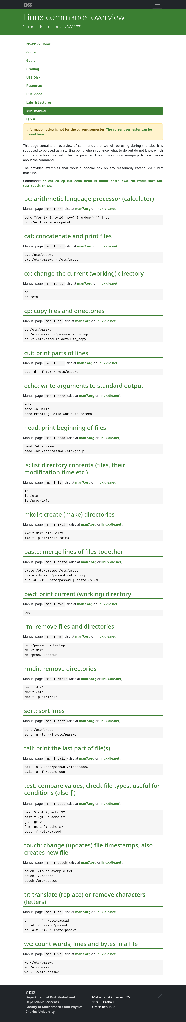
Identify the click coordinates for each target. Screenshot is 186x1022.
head (88, 181)
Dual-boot (34, 94)
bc (44, 181)
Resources (34, 85)
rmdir (141, 181)
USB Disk (33, 77)
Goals (30, 60)
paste (115, 181)
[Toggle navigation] (157, 5)
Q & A (30, 119)
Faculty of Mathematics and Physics (54, 1007)
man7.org (82, 208)
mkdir (104, 181)
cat (50, 181)
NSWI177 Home (38, 44)
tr (43, 185)
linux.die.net (106, 208)
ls (95, 181)
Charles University (40, 1011)
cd (57, 181)
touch (35, 185)
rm (133, 181)
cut (69, 181)
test (26, 185)
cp (63, 181)
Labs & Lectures (39, 102)
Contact (32, 52)
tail (159, 181)
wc (48, 185)
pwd (125, 181)
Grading (32, 69)
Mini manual (36, 111)
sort (151, 181)
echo (78, 181)
